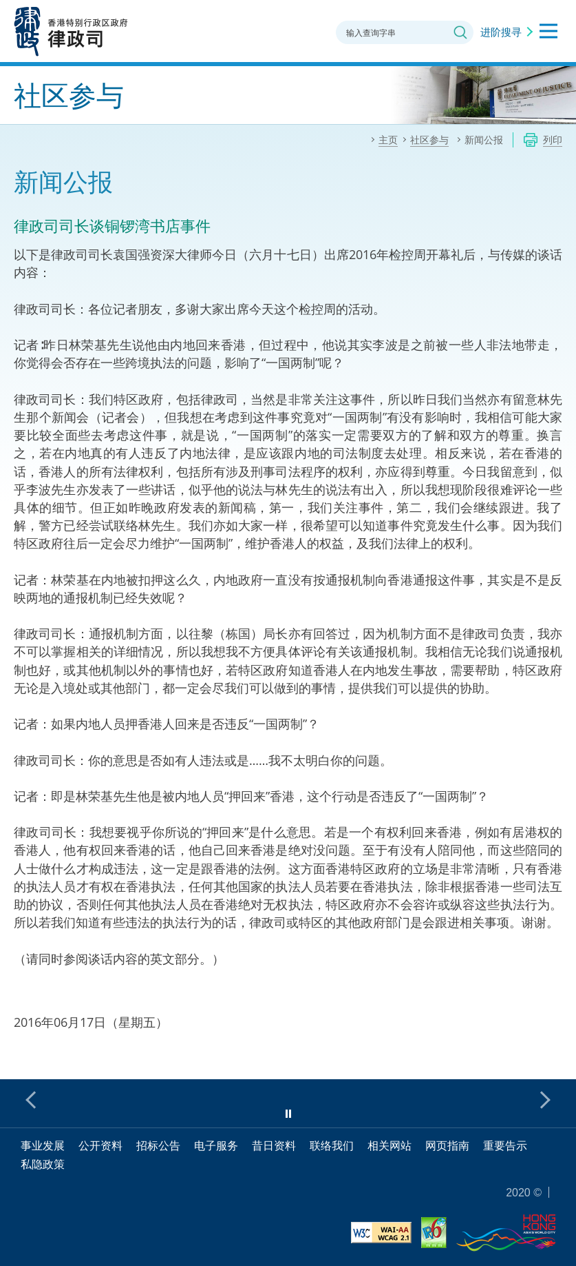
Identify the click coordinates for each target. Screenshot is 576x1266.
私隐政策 (43, 1164)
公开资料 (100, 1145)
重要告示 (505, 1145)
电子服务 (216, 1145)
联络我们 (332, 1145)
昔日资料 (274, 1145)
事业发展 (43, 1145)
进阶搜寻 (501, 32)
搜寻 (460, 32)
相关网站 (389, 1145)
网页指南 (447, 1145)
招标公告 (158, 1145)
